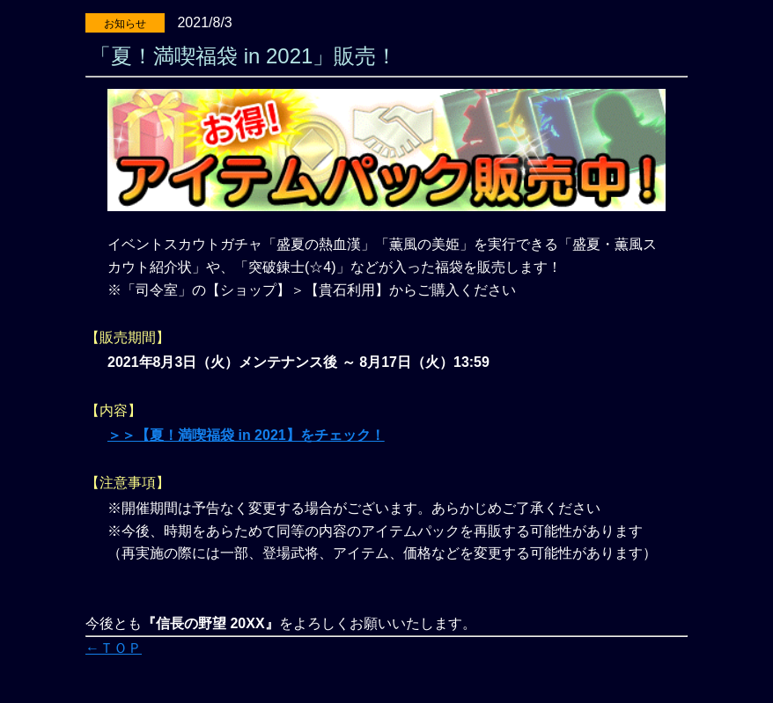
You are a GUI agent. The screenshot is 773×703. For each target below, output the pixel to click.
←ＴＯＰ (113, 648)
